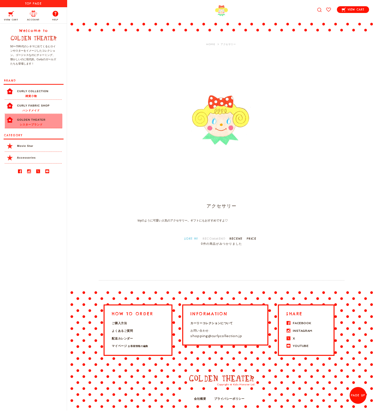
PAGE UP (358, 395)
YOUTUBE (297, 346)
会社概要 (200, 398)
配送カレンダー (122, 338)
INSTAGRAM (299, 331)
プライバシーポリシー (229, 398)
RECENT (236, 238)
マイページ (130, 346)
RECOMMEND (214, 238)
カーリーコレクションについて (211, 323)
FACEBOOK (298, 323)
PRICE (252, 238)
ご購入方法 (119, 323)
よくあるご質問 (122, 331)
